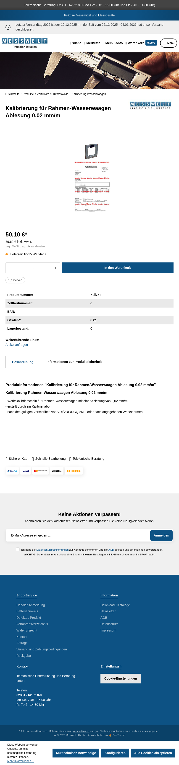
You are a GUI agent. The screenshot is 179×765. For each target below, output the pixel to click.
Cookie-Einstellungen (120, 678)
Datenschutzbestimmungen (52, 549)
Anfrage (22, 643)
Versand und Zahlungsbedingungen (41, 649)
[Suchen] (75, 43)
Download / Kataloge (115, 605)
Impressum (108, 630)
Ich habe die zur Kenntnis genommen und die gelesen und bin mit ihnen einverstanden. (92, 549)
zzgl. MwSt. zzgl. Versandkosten (25, 246)
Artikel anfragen (16, 345)
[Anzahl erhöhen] (55, 267)
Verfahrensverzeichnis (32, 624)
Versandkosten (81, 731)
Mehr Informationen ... (20, 761)
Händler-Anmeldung (30, 605)
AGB (111, 549)
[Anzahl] (33, 267)
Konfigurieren (115, 753)
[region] (89, 177)
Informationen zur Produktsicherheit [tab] (74, 362)
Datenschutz (109, 624)
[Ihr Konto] (113, 43)
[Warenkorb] (141, 43)
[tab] (22, 362)
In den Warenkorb (117, 268)
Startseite (12, 94)
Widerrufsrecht (26, 630)
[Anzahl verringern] (10, 267)
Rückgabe (23, 655)
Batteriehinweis (27, 611)
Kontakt (21, 637)
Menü (168, 43)
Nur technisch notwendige (76, 753)
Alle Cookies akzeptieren (153, 753)
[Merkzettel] (92, 43)
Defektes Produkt (28, 617)
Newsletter (108, 611)
